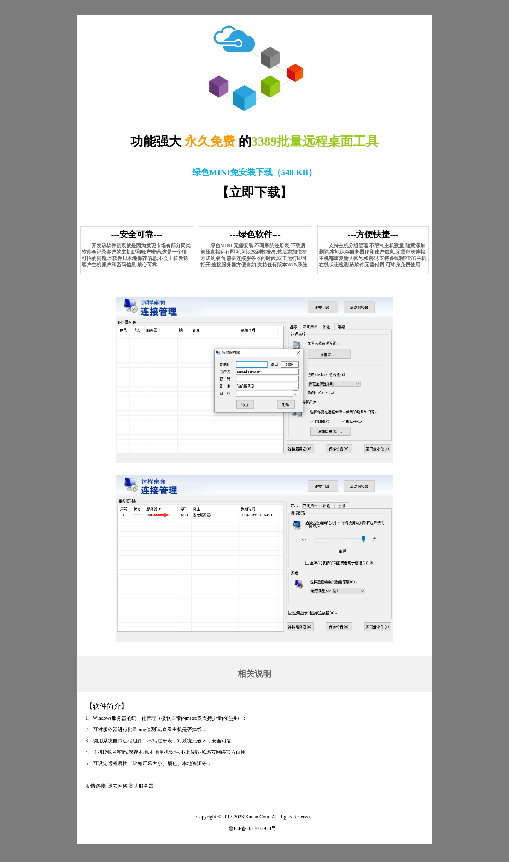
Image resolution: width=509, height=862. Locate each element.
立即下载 (254, 192)
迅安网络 (118, 786)
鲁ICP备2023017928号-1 (254, 828)
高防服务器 (141, 786)
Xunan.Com (257, 817)
